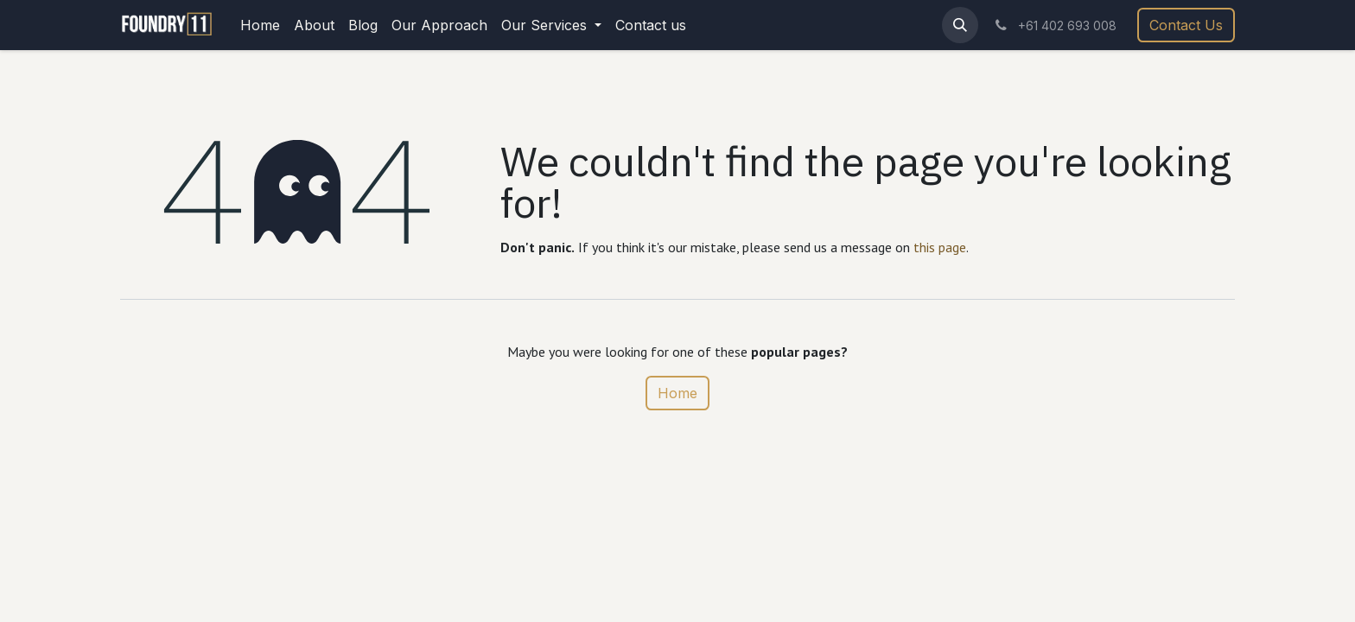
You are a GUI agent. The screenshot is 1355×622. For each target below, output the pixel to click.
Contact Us (1186, 25)
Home (677, 393)
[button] (960, 25)
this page (939, 247)
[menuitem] (260, 25)
